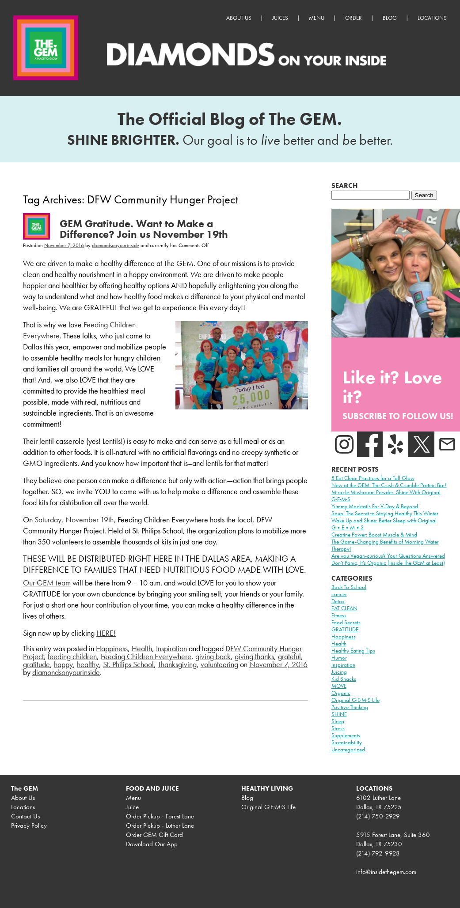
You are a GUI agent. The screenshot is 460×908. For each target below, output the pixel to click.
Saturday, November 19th (74, 519)
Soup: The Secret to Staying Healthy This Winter (384, 513)
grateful (289, 656)
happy (63, 664)
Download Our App (152, 844)
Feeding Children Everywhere (146, 656)
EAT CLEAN (344, 608)
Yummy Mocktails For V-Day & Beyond (374, 506)
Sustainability (346, 742)
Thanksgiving (177, 664)
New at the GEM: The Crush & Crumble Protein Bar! (389, 485)
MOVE (338, 686)
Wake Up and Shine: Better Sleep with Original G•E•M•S (384, 524)
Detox (338, 601)
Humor (339, 657)
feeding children (72, 656)
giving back (213, 656)
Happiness (112, 648)
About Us (238, 18)
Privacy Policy (29, 825)
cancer (339, 594)
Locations (432, 18)
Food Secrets (346, 622)
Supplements (345, 735)
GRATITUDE (344, 629)
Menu (316, 18)
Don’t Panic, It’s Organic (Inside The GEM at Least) (388, 563)
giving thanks (254, 656)
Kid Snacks (343, 679)
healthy (88, 664)
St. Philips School (128, 664)
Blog (390, 18)
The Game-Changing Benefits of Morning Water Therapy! (385, 545)
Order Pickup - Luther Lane (160, 825)
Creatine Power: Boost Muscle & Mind (374, 534)
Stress (338, 728)
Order (353, 18)
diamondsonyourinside (115, 245)
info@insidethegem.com (386, 871)
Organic (340, 693)
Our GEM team (47, 583)
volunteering (219, 664)
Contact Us (25, 816)
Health (142, 648)
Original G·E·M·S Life (355, 700)
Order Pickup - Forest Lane (160, 816)
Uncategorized (348, 749)
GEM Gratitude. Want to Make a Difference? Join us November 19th (144, 229)
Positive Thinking (349, 707)
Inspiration (171, 648)
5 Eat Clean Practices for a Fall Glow (372, 478)
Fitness (338, 615)
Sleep (337, 721)
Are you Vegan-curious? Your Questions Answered (388, 555)
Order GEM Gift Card (154, 834)
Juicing (339, 671)
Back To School (348, 587)
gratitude (36, 664)
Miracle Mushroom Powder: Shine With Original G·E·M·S (386, 495)
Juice (132, 807)
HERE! (106, 633)
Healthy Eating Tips (353, 650)
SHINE (339, 714)
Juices (280, 18)
